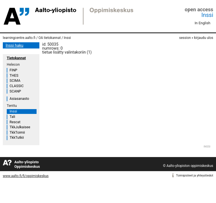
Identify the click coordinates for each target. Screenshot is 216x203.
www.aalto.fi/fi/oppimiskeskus (26, 176)
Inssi (207, 15)
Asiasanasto (19, 98)
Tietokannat (16, 58)
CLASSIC (17, 86)
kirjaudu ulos (203, 38)
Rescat (15, 122)
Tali (12, 116)
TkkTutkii (17, 137)
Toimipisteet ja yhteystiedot (194, 175)
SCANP (15, 91)
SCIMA (15, 80)
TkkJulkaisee (20, 127)
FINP (13, 70)
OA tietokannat (50, 38)
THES (14, 75)
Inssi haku (14, 45)
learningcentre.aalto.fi (19, 38)
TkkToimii (17, 132)
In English (202, 23)
